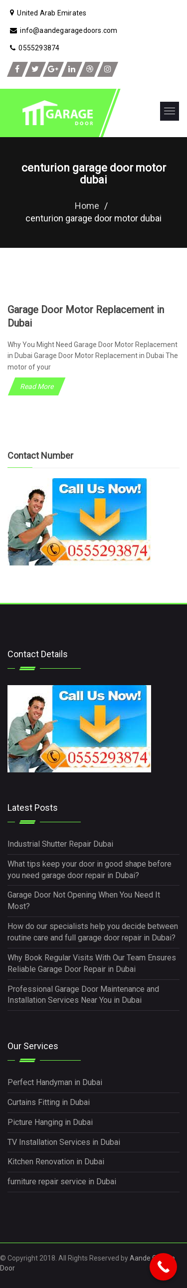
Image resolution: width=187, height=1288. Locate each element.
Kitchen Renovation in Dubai (55, 1161)
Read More (36, 386)
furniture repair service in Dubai (61, 1181)
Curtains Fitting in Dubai (48, 1102)
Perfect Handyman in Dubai (54, 1082)
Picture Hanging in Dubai (50, 1122)
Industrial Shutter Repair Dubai (60, 844)
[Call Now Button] (163, 1267)
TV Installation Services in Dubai (63, 1142)
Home (87, 205)
